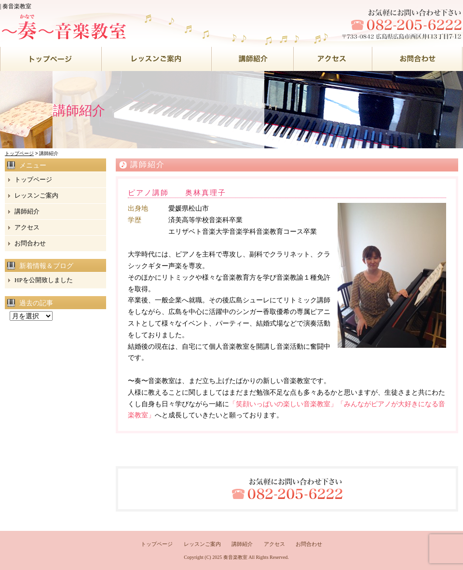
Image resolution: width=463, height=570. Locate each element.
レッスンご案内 (36, 195)
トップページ (19, 153)
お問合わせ (30, 243)
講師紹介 (27, 211)
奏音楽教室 (235, 557)
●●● (51, 59)
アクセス (27, 227)
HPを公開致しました (43, 280)
